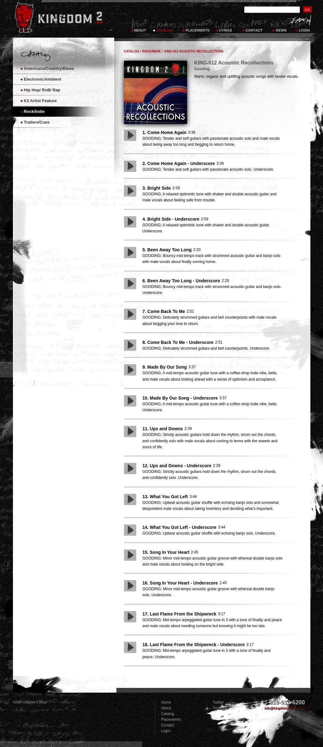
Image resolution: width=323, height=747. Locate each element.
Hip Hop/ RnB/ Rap (42, 90)
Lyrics (225, 25)
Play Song (130, 135)
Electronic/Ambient (42, 79)
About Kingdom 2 (139, 25)
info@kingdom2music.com (285, 708)
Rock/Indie (34, 111)
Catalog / (132, 51)
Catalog (163, 25)
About (166, 708)
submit (307, 9)
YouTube (220, 708)
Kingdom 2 (67, 17)
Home (166, 702)
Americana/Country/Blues (49, 68)
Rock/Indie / (152, 51)
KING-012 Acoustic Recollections (193, 51)
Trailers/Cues (37, 122)
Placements (195, 25)
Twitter (218, 702)
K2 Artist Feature (40, 100)
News (279, 25)
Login (303, 25)
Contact (253, 25)
